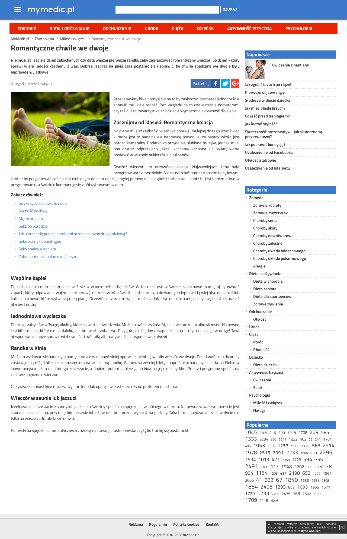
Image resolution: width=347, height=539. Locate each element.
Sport (257, 387)
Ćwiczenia (262, 380)
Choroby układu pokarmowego (279, 258)
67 (279, 479)
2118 (263, 500)
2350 (286, 460)
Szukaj (230, 9)
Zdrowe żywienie (268, 304)
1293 (280, 486)
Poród (258, 342)
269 (314, 432)
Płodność (261, 349)
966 (309, 467)
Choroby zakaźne (267, 243)
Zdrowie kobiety (267, 205)
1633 (304, 480)
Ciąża (178, 28)
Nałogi (259, 410)
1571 (326, 487)
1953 (259, 445)
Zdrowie (27, 28)
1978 (251, 452)
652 (306, 473)
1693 (302, 486)
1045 (251, 432)
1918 (291, 432)
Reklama (135, 524)
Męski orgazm (31, 219)
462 (303, 439)
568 (316, 445)
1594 (250, 459)
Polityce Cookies (308, 530)
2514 (329, 445)
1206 (274, 473)
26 (311, 439)
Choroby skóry (265, 228)
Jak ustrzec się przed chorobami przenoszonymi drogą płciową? (73, 234)
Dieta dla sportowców (272, 296)
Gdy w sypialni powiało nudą (43, 203)
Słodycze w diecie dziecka (267, 100)
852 (291, 487)
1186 (264, 467)
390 (281, 432)
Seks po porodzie (33, 226)
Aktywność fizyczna (249, 28)
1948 (286, 466)
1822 (293, 439)
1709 (251, 500)
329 (274, 500)
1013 (263, 459)
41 (259, 480)
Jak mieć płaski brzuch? (265, 108)
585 (325, 432)
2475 (286, 493)
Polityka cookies (186, 524)
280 (273, 439)
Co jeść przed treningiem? (267, 116)
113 (275, 466)
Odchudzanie (117, 28)
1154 (262, 472)
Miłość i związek (39, 83)
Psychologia (299, 28)
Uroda (151, 28)
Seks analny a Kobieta (37, 249)
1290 (316, 473)
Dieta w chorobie (268, 281)
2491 (251, 466)
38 (329, 466)
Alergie (259, 266)
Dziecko (205, 28)
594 (307, 459)
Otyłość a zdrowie (260, 160)
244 (318, 439)
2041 (282, 439)
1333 (251, 438)
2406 (275, 493)
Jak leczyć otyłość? (261, 124)
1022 (317, 493)
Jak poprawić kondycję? (265, 144)
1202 (299, 466)
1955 (314, 487)
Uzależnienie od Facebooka (269, 152)
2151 (315, 480)
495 (248, 446)
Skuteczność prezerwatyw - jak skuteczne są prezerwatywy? (283, 134)
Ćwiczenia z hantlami (290, 65)
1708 (302, 432)
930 (313, 453)
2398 (325, 480)
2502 (307, 493)
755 (319, 459)
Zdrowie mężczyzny (270, 213)
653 (269, 480)
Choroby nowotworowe (273, 235)
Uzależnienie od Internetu (267, 168)
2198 (294, 473)
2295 (325, 452)
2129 (305, 446)
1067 (327, 473)
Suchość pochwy (33, 211)
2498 (266, 486)
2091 (278, 452)
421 (276, 459)
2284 (263, 439)
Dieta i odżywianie (69, 28)
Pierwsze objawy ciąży (265, 92)
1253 (283, 445)
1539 (271, 446)
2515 (264, 452)
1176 (319, 467)
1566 (304, 453)
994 (249, 473)
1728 (296, 460)
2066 (249, 480)
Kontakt (212, 524)
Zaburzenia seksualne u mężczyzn (48, 257)
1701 (327, 439)
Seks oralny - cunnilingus (40, 241)
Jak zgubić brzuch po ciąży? (268, 84)
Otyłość (259, 319)
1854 (251, 486)
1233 (263, 493)
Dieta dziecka (265, 365)
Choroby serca (265, 220)
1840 (291, 479)
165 (296, 493)
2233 (292, 452)
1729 (250, 493)
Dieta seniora (265, 289)
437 (283, 473)
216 (272, 432)
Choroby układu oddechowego (279, 251)
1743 (294, 446)
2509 (263, 432)
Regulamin (158, 524)
